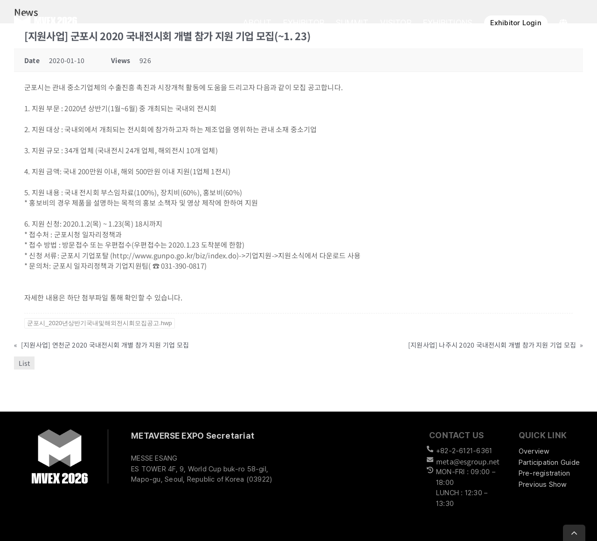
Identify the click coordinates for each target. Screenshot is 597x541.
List (24, 363)
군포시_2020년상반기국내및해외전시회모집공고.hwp (99, 323)
